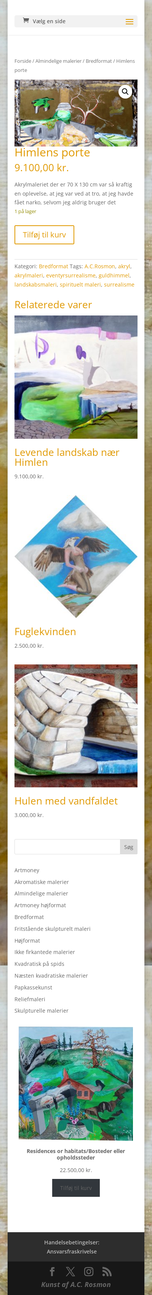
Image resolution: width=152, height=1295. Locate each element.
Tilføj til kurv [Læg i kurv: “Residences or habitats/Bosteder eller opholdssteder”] (76, 1187)
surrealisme (119, 284)
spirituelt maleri (80, 284)
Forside (22, 60)
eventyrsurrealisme (71, 275)
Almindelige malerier (58, 60)
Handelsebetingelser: (71, 1242)
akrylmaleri (28, 275)
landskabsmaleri (35, 284)
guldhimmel (114, 275)
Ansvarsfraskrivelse (72, 1251)
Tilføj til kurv (44, 234)
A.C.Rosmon (100, 266)
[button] (125, 92)
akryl (124, 266)
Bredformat (99, 60)
